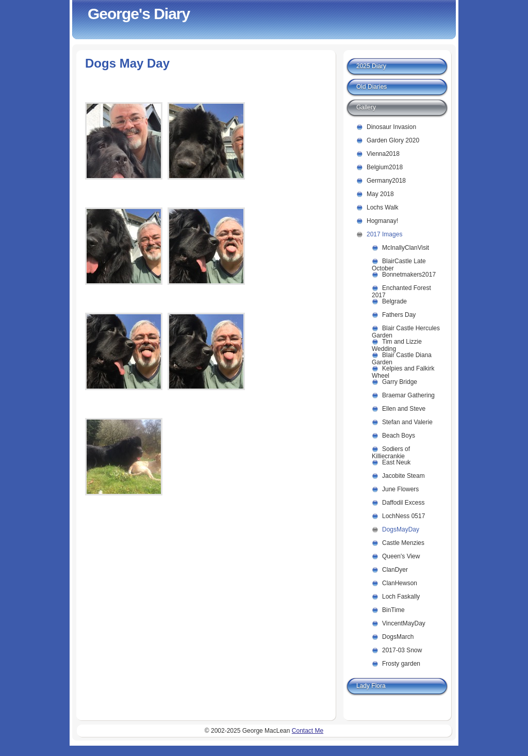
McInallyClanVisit (405, 247)
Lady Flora (371, 685)
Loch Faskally (401, 596)
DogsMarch (398, 636)
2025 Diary (371, 66)
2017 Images (384, 234)
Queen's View (401, 556)
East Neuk (396, 462)
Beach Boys (398, 435)
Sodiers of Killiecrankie (391, 450)
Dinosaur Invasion (391, 127)
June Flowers (400, 489)
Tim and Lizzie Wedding (397, 343)
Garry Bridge (399, 381)
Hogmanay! (382, 220)
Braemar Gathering (408, 395)
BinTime (393, 610)
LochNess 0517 (403, 516)
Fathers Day (399, 314)
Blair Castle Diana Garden (402, 356)
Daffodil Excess (403, 502)
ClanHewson (399, 583)
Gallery (366, 107)
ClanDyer (395, 569)
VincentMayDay (403, 623)
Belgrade (394, 301)
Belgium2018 (385, 167)
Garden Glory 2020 (393, 140)
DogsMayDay (400, 529)
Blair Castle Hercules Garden (406, 330)
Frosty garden (401, 663)
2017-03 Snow (402, 650)
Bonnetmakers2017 (409, 274)
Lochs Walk (383, 207)
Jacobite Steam (403, 475)
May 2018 (380, 194)
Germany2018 (386, 180)
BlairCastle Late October (399, 263)
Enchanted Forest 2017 (401, 289)
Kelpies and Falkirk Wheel (403, 370)
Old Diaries (371, 86)
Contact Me (307, 730)
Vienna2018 (383, 153)
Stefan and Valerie (407, 422)
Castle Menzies (403, 542)
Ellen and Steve (403, 408)
